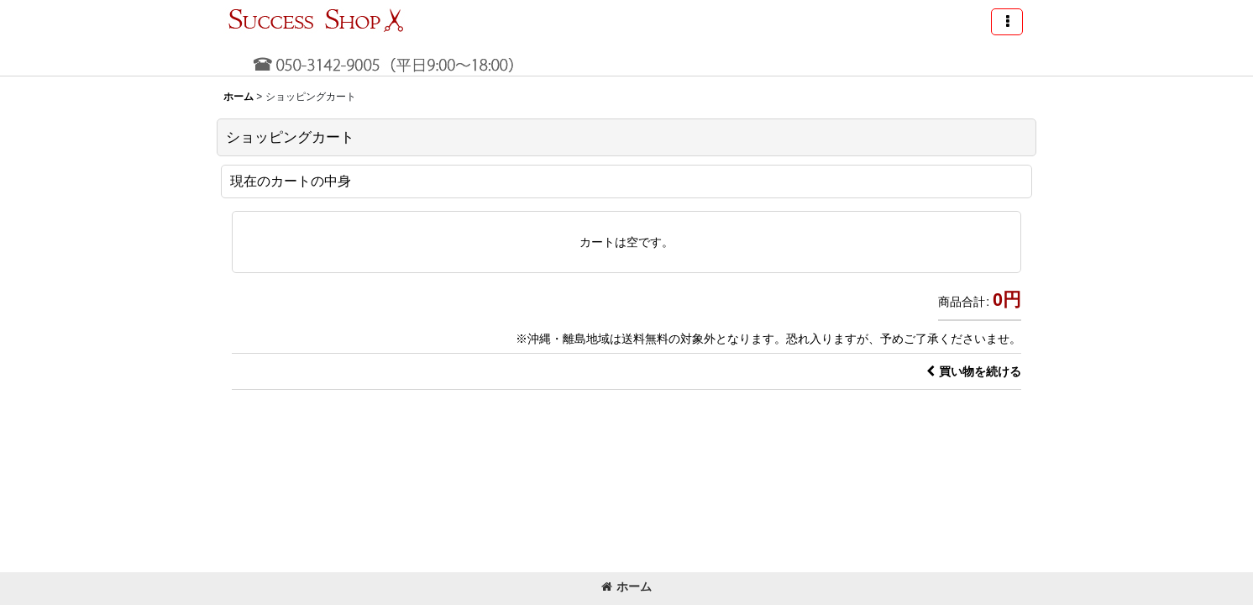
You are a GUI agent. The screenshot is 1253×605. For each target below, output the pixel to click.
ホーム (626, 586)
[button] (1007, 21)
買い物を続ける (973, 371)
